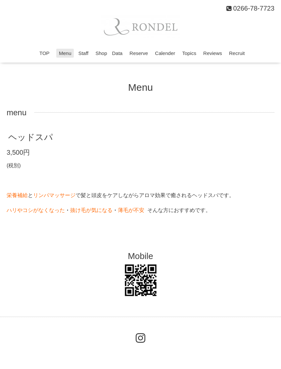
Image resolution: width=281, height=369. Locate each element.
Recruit (237, 53)
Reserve (138, 53)
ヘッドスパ (30, 137)
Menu (65, 53)
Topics (189, 53)
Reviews (212, 53)
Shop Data (108, 53)
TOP (46, 53)
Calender (165, 53)
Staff (83, 53)
